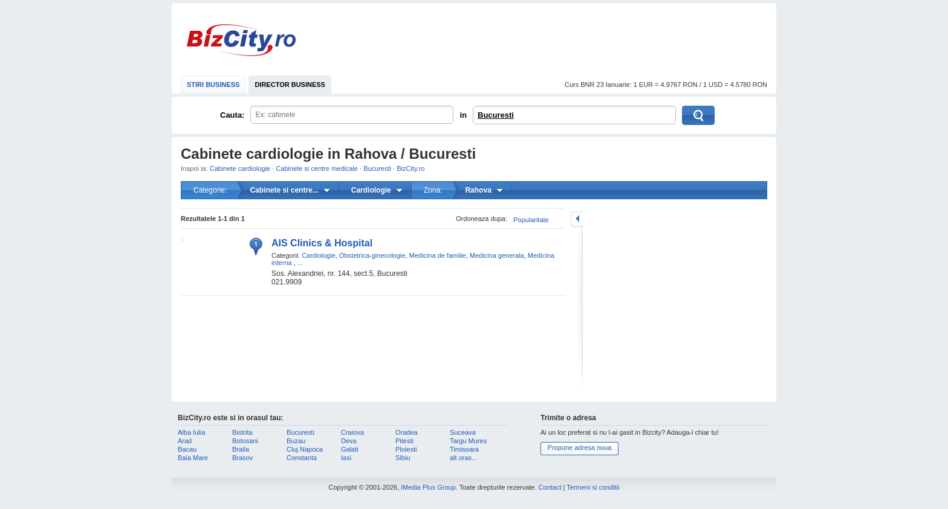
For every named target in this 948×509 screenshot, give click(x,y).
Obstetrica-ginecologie (372, 255)
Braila (240, 449)
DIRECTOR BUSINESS (290, 84)
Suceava (463, 432)
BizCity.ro (241, 40)
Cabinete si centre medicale (317, 168)
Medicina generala (497, 255)
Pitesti (404, 440)
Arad (185, 440)
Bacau (187, 449)
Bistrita (242, 432)
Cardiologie (319, 255)
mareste (577, 218)
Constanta (302, 457)
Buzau (296, 440)
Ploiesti (406, 449)
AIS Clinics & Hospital (321, 243)
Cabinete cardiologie (240, 168)
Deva (349, 440)
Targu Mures (468, 440)
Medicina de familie (437, 255)
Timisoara (464, 449)
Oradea (406, 432)
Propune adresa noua (580, 447)
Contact (550, 487)
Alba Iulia (191, 432)
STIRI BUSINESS (213, 84)
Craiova (352, 432)
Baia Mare (193, 457)
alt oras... (463, 457)
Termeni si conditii (593, 487)
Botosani (245, 440)
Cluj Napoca (305, 449)
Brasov (242, 457)
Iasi (346, 457)
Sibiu (402, 457)
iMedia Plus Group (428, 487)
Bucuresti (496, 115)
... (300, 262)
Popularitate (531, 219)
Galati (350, 449)
